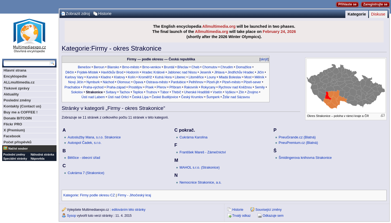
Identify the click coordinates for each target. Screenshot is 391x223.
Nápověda (38, 158)
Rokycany (208, 87)
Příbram (175, 87)
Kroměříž (145, 77)
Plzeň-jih (213, 82)
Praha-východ (93, 87)
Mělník (259, 77)
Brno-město (130, 67)
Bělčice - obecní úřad (84, 158)
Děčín (69, 72)
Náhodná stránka (42, 154)
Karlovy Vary (74, 77)
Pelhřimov (196, 82)
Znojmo (252, 92)
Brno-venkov (151, 67)
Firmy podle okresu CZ (97, 195)
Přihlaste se (347, 4)
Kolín (132, 77)
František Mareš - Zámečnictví (203, 152)
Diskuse (378, 14)
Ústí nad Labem (93, 97)
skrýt (264, 59)
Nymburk (93, 82)
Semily (260, 87)
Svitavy (111, 92)
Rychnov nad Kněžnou (235, 87)
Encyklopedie (15, 76)
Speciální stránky (15, 158)
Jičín (260, 72)
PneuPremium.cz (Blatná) (298, 143)
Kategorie (357, 14)
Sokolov (77, 92)
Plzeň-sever (252, 82)
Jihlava (219, 72)
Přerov (161, 87)
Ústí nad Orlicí (118, 97)
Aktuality (11, 94)
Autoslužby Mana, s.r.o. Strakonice (94, 137)
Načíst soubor (18, 148)
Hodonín (132, 72)
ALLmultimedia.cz (19, 82)
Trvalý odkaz (241, 216)
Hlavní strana (15, 70)
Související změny (268, 210)
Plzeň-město (231, 82)
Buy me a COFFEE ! (20, 112)
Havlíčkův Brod (112, 72)
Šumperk (213, 97)
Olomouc (123, 82)
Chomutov (210, 67)
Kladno (106, 77)
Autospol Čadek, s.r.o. (84, 143)
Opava (138, 82)
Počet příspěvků (18, 142)
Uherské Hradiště (197, 92)
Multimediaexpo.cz (29, 35)
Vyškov (230, 92)
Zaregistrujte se (375, 4)
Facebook (12, 136)
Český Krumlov (192, 97)
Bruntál (169, 67)
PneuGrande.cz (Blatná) (297, 137)
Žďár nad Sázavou (236, 97)
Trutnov (151, 92)
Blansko (113, 67)
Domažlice (243, 67)
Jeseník (205, 72)
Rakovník (191, 87)
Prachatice (72, 87)
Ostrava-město (157, 82)
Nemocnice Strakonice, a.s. (200, 182)
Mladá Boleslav (230, 77)
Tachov (124, 92)
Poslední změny (17, 100)
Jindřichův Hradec (240, 72)
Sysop (71, 216)
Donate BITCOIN (18, 118)
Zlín (241, 92)
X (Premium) (14, 130)
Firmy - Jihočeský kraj (134, 195)
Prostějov (135, 87)
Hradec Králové (153, 72)
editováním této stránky (128, 210)
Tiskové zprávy (16, 88)
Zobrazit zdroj (78, 13)
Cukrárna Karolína (194, 137)
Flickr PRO (13, 124)
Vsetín (217, 92)
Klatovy (119, 77)
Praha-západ (116, 87)
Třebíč (176, 92)
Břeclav (183, 67)
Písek (149, 87)
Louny (211, 77)
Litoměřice (196, 77)
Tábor (164, 92)
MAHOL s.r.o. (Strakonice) (200, 167)
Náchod (108, 82)
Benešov (84, 67)
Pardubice (178, 82)
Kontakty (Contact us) (22, 106)
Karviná (92, 77)
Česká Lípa (140, 97)
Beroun (99, 67)
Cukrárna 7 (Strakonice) (86, 173)
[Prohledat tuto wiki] (27, 63)
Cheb (195, 67)
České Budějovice (165, 97)
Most (247, 77)
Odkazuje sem (273, 216)
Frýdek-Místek (87, 72)
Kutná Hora (163, 77)
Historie (105, 13)
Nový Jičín (75, 82)
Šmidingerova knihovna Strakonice (305, 158)
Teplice (138, 92)
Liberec (180, 77)
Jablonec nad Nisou (182, 72)
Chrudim (226, 67)
